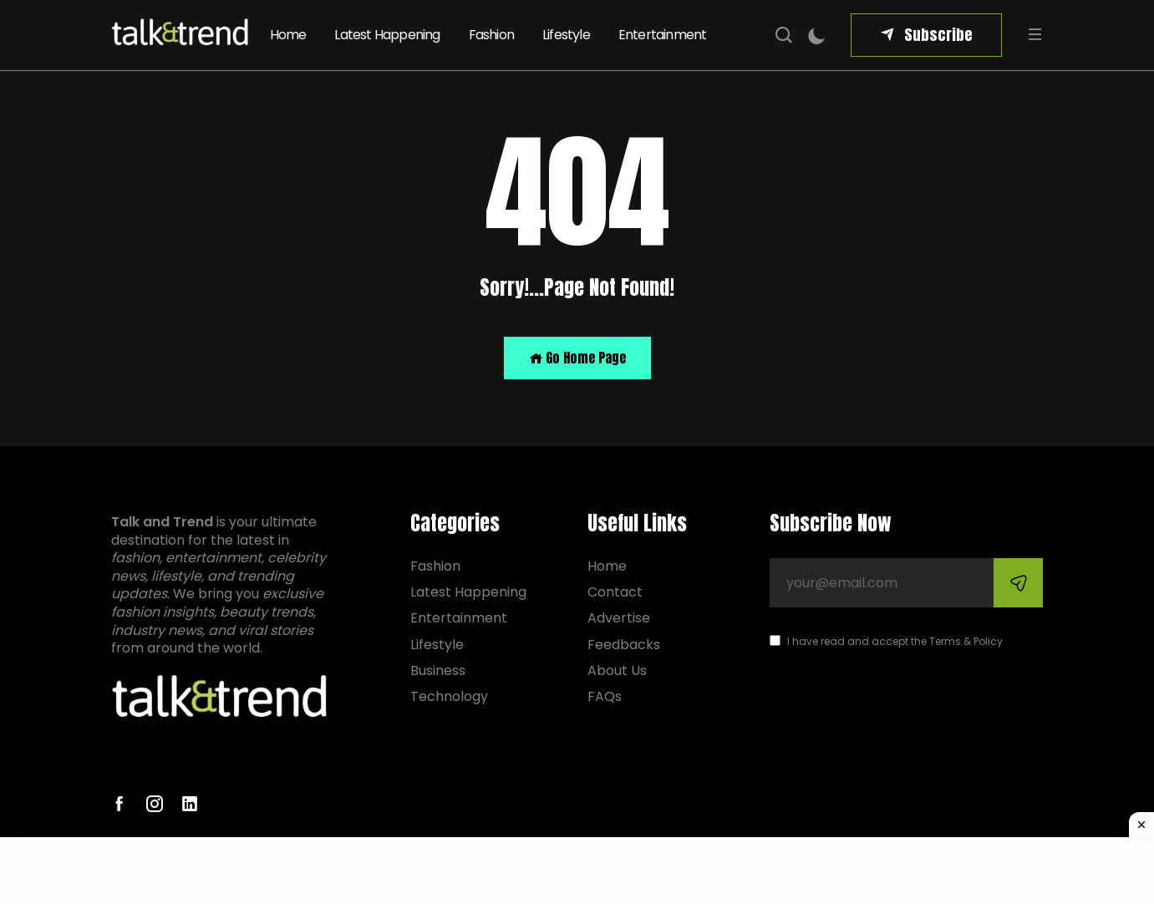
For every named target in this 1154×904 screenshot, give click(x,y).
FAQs (604, 696)
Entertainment (662, 34)
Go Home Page (577, 358)
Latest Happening (387, 34)
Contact (615, 592)
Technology (449, 696)
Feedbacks (623, 645)
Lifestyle (566, 34)
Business (437, 670)
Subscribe (938, 34)
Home (288, 34)
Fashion (491, 34)
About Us (617, 670)
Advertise (618, 618)
